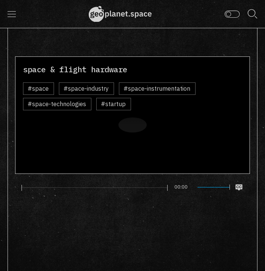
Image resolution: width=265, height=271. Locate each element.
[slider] (95, 188)
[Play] (16, 187)
